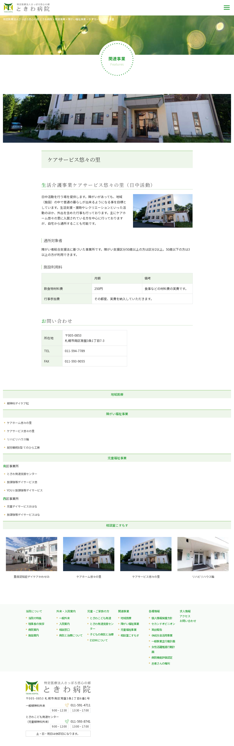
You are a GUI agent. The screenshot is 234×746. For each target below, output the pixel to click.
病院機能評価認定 (162, 657)
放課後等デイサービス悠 (22, 482)
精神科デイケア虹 (18, 403)
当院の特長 (34, 618)
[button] (137, 211)
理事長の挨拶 (36, 624)
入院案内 (64, 624)
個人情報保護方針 (162, 618)
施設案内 (33, 635)
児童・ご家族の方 (98, 611)
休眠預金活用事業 (162, 635)
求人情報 (185, 611)
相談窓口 (64, 629)
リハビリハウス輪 (18, 439)
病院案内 (33, 629)
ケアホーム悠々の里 (19, 423)
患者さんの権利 (160, 663)
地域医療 (117, 394)
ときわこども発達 (100, 618)
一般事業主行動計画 (163, 641)
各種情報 (154, 611)
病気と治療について (71, 635)
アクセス (185, 616)
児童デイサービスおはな (22, 506)
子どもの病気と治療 (101, 634)
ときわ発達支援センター (22, 474)
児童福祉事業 (117, 458)
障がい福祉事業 (117, 413)
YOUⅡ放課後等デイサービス (25, 490)
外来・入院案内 (66, 611)
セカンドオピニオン (163, 624)
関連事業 (123, 611)
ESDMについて (99, 640)
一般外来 (64, 618)
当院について (34, 611)
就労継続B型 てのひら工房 (23, 447)
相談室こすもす (117, 525)
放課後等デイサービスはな (23, 514)
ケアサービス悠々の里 (20, 431)
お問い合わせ (188, 621)
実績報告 (156, 629)
